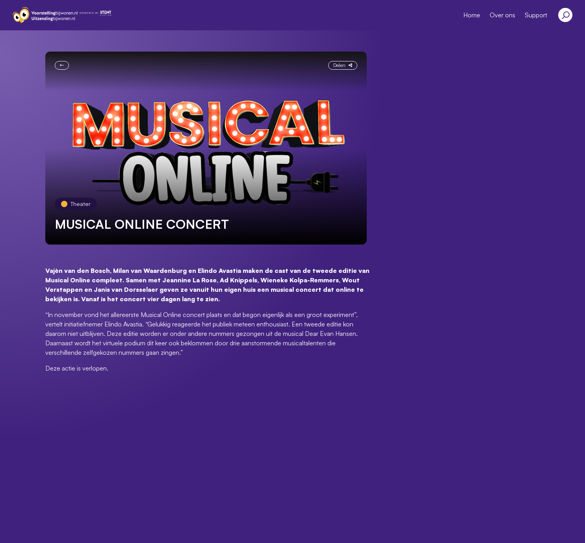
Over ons (502, 15)
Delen (342, 65)
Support (536, 15)
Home (471, 15)
